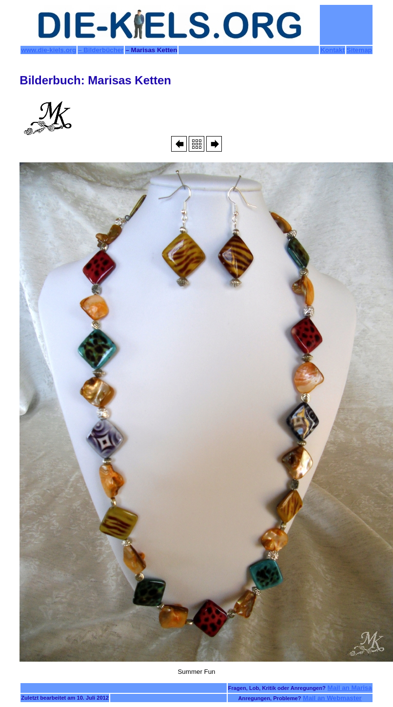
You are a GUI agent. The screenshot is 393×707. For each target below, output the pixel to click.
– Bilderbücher (100, 50)
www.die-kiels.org (48, 50)
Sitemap (359, 50)
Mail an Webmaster (332, 698)
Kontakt (332, 50)
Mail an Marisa (350, 687)
